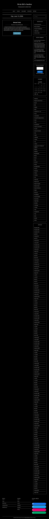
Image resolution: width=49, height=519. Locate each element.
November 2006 (36, 395)
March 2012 (36, 257)
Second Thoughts (37, 196)
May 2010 (35, 305)
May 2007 (35, 382)
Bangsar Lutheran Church (38, 100)
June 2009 (36, 328)
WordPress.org (4, 507)
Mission (35, 155)
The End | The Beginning (38, 28)
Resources (36, 192)
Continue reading (17, 33)
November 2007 (36, 369)
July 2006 (35, 404)
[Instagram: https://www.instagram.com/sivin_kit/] (39, 510)
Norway (35, 164)
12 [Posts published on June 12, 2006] (35, 88)
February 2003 (36, 490)
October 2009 (36, 320)
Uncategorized (36, 211)
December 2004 (36, 445)
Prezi (35, 177)
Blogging (35, 107)
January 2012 (36, 262)
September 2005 (36, 425)
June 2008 (36, 354)
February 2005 (36, 440)
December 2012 (36, 244)
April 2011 (35, 281)
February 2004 (36, 466)
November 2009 (36, 318)
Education (29, 11)
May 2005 (35, 434)
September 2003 (36, 477)
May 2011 (35, 279)
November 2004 (36, 447)
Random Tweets (36, 185)
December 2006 (36, 393)
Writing (34, 11)
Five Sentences (36, 124)
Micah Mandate (36, 153)
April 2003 (35, 488)
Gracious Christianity (37, 130)
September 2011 (36, 270)
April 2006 (35, 410)
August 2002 (36, 492)
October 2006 (36, 397)
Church (18, 11)
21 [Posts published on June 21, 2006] (38, 90)
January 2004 (36, 468)
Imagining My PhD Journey (40, 60)
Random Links (36, 181)
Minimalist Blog (27, 517)
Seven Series (36, 198)
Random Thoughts (37, 183)
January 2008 (36, 365)
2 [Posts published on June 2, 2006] (41, 85)
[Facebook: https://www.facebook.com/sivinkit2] (39, 503)
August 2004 (36, 453)
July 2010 (35, 300)
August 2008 (36, 350)
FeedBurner (42, 73)
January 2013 (36, 242)
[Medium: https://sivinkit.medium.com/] (39, 513)
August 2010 (36, 298)
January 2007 (36, 391)
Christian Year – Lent (37, 111)
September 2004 (36, 451)
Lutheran (35, 143)
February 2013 (36, 240)
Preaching (35, 175)
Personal (35, 168)
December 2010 (36, 290)
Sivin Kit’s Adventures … (38, 24)
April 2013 (35, 238)
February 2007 (36, 389)
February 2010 (36, 311)
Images (35, 135)
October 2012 (36, 249)
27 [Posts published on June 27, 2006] (36, 92)
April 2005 (35, 436)
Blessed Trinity (17, 22)
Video (35, 213)
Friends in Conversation (38, 126)
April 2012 (35, 255)
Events (35, 120)
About (14, 11)
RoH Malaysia (36, 194)
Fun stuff (35, 128)
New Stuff (36, 162)
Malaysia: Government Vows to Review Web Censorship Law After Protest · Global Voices (39, 44)
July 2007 (35, 378)
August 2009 (36, 324)
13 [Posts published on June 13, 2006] (36, 88)
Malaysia (35, 149)
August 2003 (36, 479)
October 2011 (36, 268)
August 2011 (36, 272)
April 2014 (35, 234)
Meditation (36, 151)
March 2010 (36, 309)
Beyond (35, 102)
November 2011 (36, 266)
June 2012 (36, 253)
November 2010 (36, 292)
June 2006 (36, 406)
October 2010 (36, 294)
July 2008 (35, 352)
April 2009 (35, 333)
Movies (35, 157)
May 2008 (35, 356)
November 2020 (36, 229)
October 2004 (36, 449)
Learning (35, 139)
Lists (35, 141)
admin (22, 24)
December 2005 (36, 419)
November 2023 (36, 227)
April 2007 (35, 384)
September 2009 (36, 322)
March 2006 (36, 412)
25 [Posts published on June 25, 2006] (44, 90)
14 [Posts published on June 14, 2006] (38, 88)
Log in (3, 501)
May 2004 (35, 460)
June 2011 (36, 277)
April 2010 (35, 307)
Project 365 (36, 179)
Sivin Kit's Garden (24, 4)
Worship (35, 218)
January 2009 (36, 339)
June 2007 (36, 380)
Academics (36, 98)
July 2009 (35, 326)
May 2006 (35, 408)
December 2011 (36, 264)
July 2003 (35, 481)
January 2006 (36, 417)
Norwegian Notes (37, 166)
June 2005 (36, 432)
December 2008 (36, 341)
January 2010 (36, 313)
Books (35, 109)
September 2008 (36, 348)
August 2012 (36, 251)
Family (35, 122)
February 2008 (36, 363)
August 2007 (36, 376)
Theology (35, 207)
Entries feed (4, 503)
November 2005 (36, 421)
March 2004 (36, 464)
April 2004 (35, 462)
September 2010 (36, 296)
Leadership (36, 137)
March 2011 (36, 283)
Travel (35, 209)
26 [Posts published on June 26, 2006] (35, 92)
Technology (36, 205)
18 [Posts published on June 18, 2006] (44, 88)
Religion (35, 190)
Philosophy (36, 170)
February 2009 (36, 337)
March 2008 (36, 361)
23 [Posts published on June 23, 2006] (41, 90)
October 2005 (36, 423)
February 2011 (36, 285)
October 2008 (36, 346)
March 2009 (36, 335)
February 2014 (36, 236)
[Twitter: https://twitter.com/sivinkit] (39, 507)
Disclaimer (24, 11)
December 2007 (36, 367)
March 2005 (36, 438)
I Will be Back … (36, 30)
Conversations (36, 115)
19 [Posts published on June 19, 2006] (35, 90)
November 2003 (36, 473)
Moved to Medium (37, 26)
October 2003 (36, 475)
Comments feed (4, 505)
